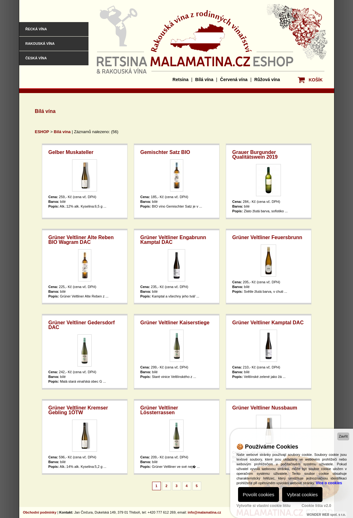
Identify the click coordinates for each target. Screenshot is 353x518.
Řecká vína (36, 29)
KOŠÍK (315, 79)
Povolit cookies (258, 494)
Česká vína (36, 58)
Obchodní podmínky (39, 512)
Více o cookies (329, 483)
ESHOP (42, 131)
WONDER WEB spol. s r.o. (326, 514)
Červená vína (234, 79)
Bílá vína (204, 79)
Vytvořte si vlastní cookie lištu (263, 505)
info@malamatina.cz (204, 512)
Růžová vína (267, 79)
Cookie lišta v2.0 (316, 505)
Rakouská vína (40, 43)
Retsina (181, 79)
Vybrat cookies (302, 494)
